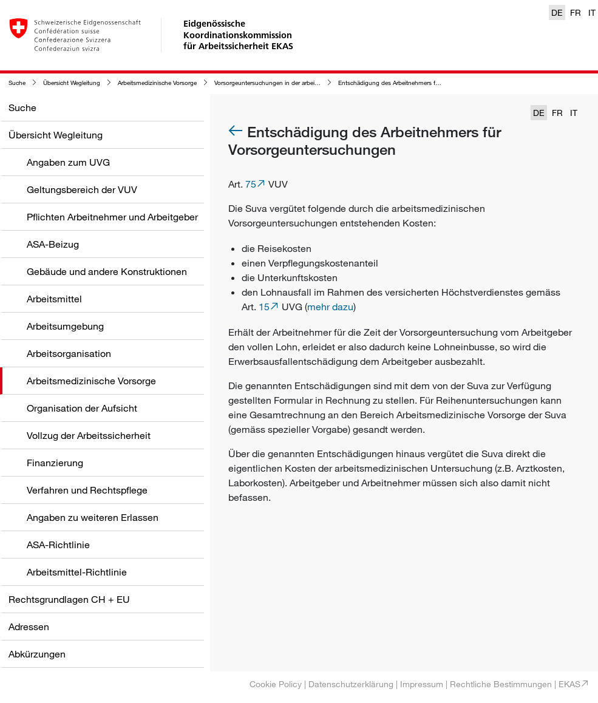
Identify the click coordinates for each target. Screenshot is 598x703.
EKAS (569, 684)
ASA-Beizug (53, 244)
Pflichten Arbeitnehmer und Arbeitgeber (112, 217)
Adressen (28, 626)
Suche (16, 83)
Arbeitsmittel (54, 299)
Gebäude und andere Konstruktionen (107, 271)
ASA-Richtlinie (58, 544)
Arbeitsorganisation (69, 353)
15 (264, 307)
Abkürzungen (37, 654)
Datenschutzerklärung (350, 684)
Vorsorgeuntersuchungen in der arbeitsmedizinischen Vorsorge (299, 83)
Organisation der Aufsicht (82, 408)
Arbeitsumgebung (65, 326)
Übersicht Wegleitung (71, 83)
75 (250, 184)
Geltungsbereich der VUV (82, 189)
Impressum (421, 684)
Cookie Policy (276, 684)
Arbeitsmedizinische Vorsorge (157, 83)
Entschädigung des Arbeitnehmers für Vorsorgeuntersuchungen (424, 83)
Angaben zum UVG (68, 162)
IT (592, 12)
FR (575, 12)
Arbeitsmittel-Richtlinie (77, 572)
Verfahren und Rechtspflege (87, 490)
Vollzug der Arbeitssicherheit (89, 435)
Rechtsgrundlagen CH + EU (69, 599)
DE (557, 12)
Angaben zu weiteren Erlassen (92, 517)
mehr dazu (330, 307)
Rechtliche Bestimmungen (501, 684)
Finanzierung (55, 463)
